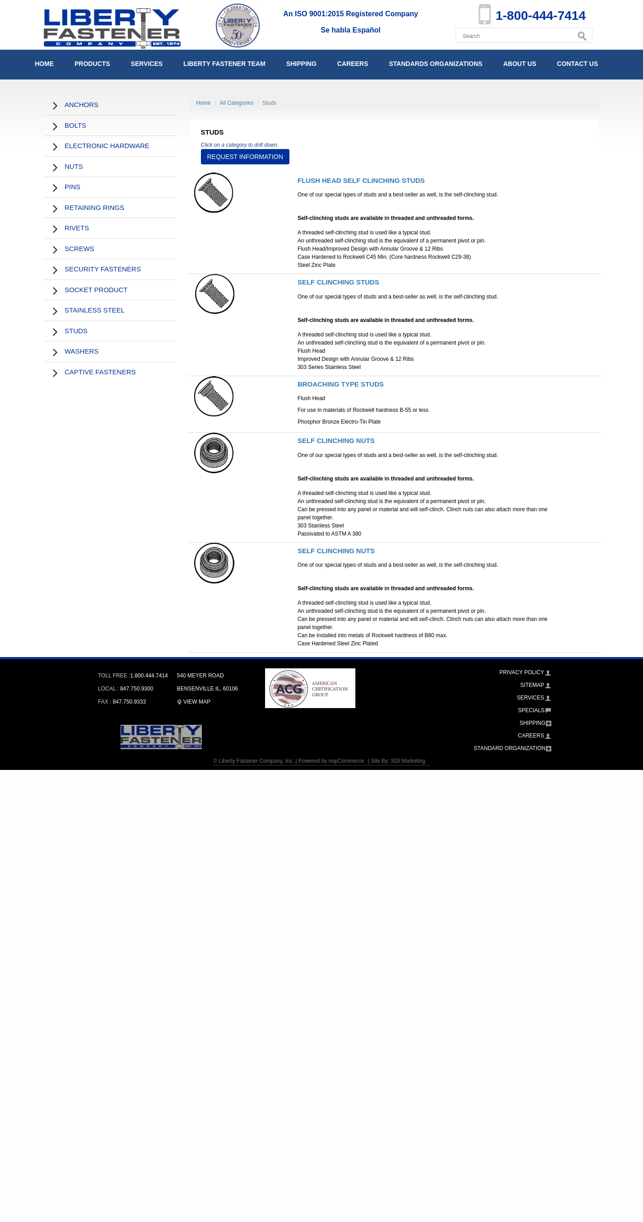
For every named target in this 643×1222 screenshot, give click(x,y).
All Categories (237, 103)
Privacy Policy (521, 672)
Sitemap (532, 685)
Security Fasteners (103, 269)
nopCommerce (346, 761)
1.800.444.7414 (149, 675)
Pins (72, 187)
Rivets (77, 228)
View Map (193, 702)
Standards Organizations (435, 63)
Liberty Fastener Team (224, 63)
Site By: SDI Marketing (398, 761)
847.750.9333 (129, 702)
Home (44, 63)
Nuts (74, 166)
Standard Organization (509, 748)
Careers (352, 63)
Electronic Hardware (107, 145)
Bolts (75, 125)
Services (147, 63)
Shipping (301, 63)
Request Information (245, 156)
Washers (81, 351)
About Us (519, 63)
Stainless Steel (95, 310)
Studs (76, 331)
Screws (79, 248)
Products (92, 63)
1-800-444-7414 (541, 16)
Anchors (81, 104)
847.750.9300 (136, 689)
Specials (531, 710)
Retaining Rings (94, 207)
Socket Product (96, 290)
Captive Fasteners (100, 372)
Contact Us (577, 63)
